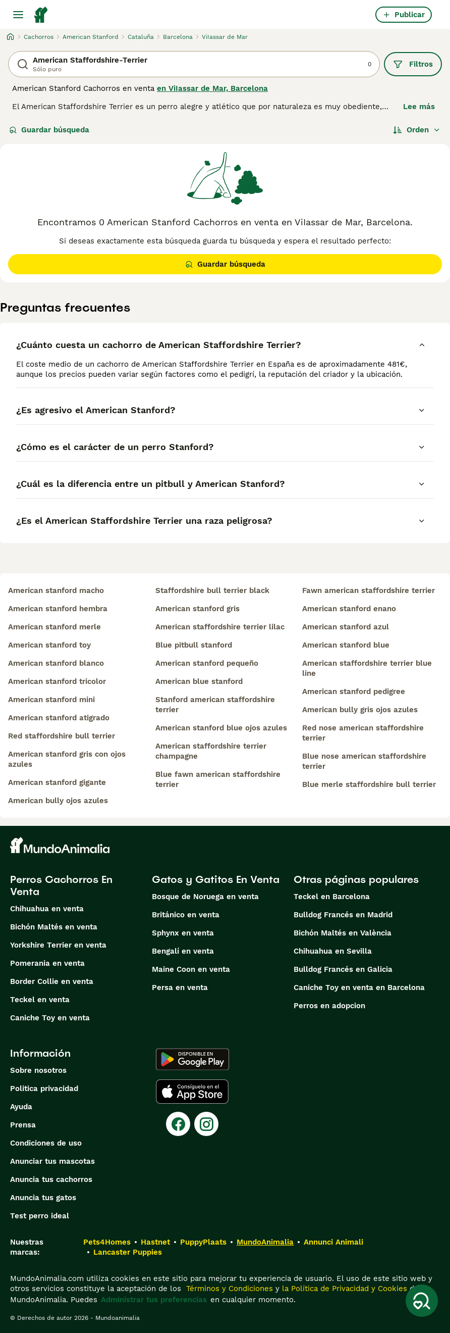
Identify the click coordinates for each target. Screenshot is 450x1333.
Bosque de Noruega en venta (205, 896)
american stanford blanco (56, 663)
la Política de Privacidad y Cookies (343, 1288)
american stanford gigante (57, 782)
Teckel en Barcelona (332, 896)
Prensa (23, 1124)
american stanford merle (54, 626)
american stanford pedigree (353, 691)
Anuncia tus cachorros (51, 1179)
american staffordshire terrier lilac (220, 626)
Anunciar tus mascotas (52, 1161)
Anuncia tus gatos (43, 1197)
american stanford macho (56, 590)
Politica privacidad (44, 1088)
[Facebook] (178, 1124)
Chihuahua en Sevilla (333, 951)
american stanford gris (197, 608)
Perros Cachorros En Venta (61, 885)
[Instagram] (206, 1124)
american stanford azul (345, 626)
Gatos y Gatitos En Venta (215, 879)
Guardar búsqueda (49, 129)
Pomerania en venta (47, 963)
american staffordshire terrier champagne (210, 751)
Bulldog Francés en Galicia (343, 969)
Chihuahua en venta (47, 908)
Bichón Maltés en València (342, 932)
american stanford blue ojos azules (221, 727)
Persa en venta (180, 987)
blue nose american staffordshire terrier (364, 761)
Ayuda (21, 1106)
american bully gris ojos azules (360, 709)
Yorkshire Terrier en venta (58, 945)
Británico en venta (185, 914)
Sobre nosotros (38, 1070)
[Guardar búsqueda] (422, 1301)
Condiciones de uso (46, 1143)
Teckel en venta (40, 999)
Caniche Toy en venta (50, 1017)
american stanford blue (345, 645)
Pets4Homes (107, 1242)
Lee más (419, 106)
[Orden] (416, 130)
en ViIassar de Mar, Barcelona (212, 88)
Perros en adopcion (329, 1005)
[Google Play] (192, 1059)
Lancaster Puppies (127, 1252)
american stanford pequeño (206, 663)
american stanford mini (51, 699)
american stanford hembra (57, 608)
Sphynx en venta (183, 932)
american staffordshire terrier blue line (367, 668)
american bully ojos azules (58, 800)
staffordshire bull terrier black (212, 590)
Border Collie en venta (51, 981)
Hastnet (155, 1242)
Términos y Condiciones (228, 1288)
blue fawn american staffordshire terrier (217, 779)
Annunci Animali (333, 1242)
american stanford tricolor (57, 681)
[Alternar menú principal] (18, 15)
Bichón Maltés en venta (53, 926)
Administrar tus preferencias (154, 1299)
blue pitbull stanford (193, 645)
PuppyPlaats (203, 1242)
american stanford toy (49, 645)
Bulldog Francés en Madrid (343, 914)
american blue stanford (199, 681)
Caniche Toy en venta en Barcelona (359, 987)
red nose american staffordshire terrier (363, 733)
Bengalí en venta (183, 951)
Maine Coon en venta (191, 969)
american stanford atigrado (58, 717)
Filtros (413, 64)
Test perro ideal (39, 1215)
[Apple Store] (192, 1091)
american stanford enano (349, 608)
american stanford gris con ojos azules (67, 759)
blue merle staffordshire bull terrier (369, 784)
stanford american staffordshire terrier (215, 704)
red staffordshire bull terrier (61, 735)
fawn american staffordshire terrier (368, 590)
